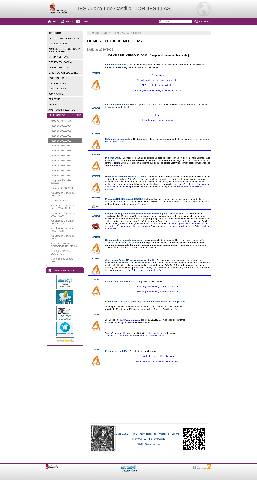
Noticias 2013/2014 (61, 170)
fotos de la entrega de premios (178, 226)
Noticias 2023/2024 (61, 126)
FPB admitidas (157, 75)
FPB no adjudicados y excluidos (157, 85)
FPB (157, 115)
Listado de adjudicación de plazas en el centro (157, 361)
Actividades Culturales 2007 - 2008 (63, 229)
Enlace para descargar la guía (146, 270)
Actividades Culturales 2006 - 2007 (63, 237)
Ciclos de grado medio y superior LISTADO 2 (157, 291)
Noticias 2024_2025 (61, 121)
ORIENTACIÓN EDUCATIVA (64, 72)
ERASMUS (54, 99)
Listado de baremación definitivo (156, 356)
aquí (143, 204)
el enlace (118, 165)
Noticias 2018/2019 (61, 145)
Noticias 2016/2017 (61, 155)
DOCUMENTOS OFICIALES (64, 38)
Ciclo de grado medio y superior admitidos (157, 80)
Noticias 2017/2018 (61, 150)
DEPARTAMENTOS (59, 67)
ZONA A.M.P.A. (57, 94)
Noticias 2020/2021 (61, 140)
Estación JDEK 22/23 (62, 188)
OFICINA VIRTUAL (59, 57)
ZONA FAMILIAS (57, 88)
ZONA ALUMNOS (58, 83)
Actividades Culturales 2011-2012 (63, 194)
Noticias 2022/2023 (61, 130)
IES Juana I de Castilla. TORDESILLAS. (125, 8)
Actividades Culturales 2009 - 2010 (63, 214)
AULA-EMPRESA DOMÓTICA (60, 252)
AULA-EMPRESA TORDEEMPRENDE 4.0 (64, 245)
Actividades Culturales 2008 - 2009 (63, 222)
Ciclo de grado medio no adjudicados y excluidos (157, 90)
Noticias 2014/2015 (61, 165)
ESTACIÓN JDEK (58, 78)
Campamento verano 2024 (62, 260)
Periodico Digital (59, 200)
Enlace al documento (115, 141)
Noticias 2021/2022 (61, 135)
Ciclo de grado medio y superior (157, 120)
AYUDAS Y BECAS (130, 320)
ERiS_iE (53, 104)
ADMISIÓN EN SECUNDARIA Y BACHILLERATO (65, 50)
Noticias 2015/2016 (61, 160)
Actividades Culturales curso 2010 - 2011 (63, 206)
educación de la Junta (153, 335)
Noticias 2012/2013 (61, 175)
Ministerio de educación (116, 335)
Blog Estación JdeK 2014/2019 (61, 181)
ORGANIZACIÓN (58, 43)
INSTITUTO (55, 33)
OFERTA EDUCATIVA (60, 62)
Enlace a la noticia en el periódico (133, 226)
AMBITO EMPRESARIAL (62, 109)
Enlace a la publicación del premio (184, 223)
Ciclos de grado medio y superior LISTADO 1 (157, 286)
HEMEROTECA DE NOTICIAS (65, 115)
